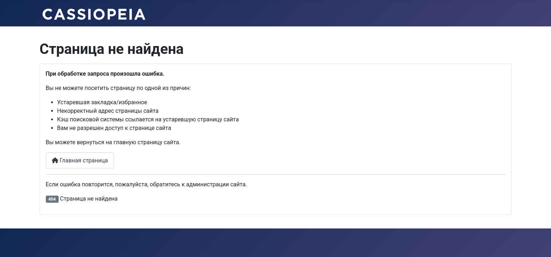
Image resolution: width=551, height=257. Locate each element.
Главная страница (80, 160)
